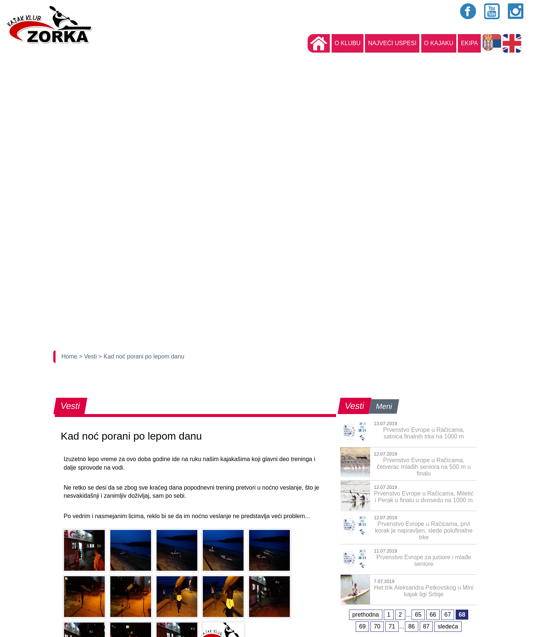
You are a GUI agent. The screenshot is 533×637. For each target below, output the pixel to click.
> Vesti (88, 356)
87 (426, 626)
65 (418, 614)
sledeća (448, 626)
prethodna (365, 614)
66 (433, 614)
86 (411, 626)
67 (448, 614)
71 (392, 626)
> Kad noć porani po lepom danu (141, 356)
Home (70, 356)
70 (377, 626)
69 (362, 626)
